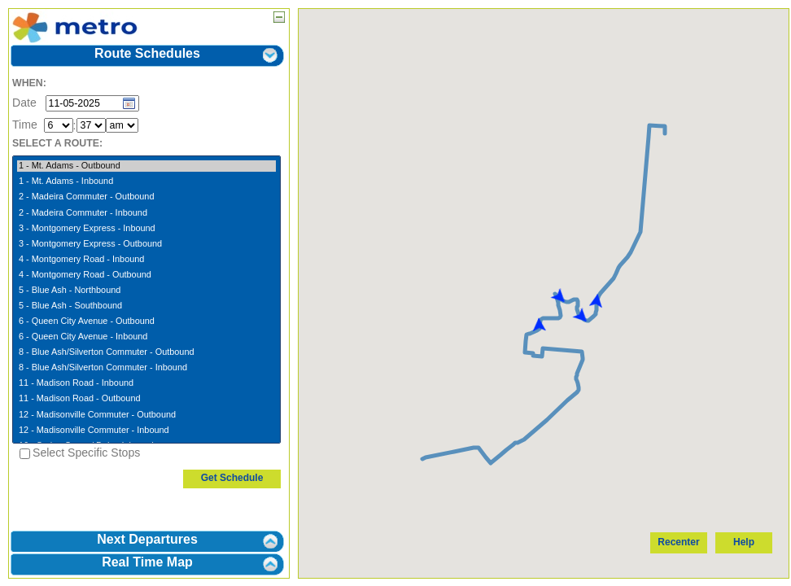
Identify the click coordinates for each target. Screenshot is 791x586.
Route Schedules (147, 53)
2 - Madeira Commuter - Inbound (146, 213)
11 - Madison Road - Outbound (146, 399)
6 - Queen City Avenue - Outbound (146, 321)
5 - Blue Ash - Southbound (146, 306)
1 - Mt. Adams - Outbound (146, 166)
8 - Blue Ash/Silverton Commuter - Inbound (146, 368)
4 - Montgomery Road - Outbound (146, 275)
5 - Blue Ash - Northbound (146, 290)
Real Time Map (147, 562)
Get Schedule (232, 477)
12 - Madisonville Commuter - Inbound (146, 430)
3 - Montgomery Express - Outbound (146, 244)
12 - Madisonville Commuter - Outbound (146, 415)
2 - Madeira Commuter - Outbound (146, 197)
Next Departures (147, 539)
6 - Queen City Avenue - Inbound (146, 337)
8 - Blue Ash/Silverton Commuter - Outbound (146, 352)
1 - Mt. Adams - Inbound (146, 181)
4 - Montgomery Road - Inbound (146, 259)
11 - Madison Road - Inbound (146, 383)
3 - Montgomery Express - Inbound (146, 228)
